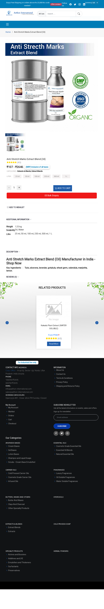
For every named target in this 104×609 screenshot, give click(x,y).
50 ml (27, 177)
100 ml (36, 177)
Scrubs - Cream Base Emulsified (21, 463)
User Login (94, 14)
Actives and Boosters (17, 555)
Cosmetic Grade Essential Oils (68, 447)
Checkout (12, 424)
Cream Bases (14, 447)
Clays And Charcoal (16, 505)
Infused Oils (13, 482)
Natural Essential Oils (65, 455)
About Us (60, 371)
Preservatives (14, 571)
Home (8, 33)
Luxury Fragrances (64, 474)
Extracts (11, 532)
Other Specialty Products (18, 509)
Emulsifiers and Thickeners (19, 563)
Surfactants (13, 567)
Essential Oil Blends (64, 451)
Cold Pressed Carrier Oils (18, 474)
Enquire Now (78, 14)
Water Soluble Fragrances (67, 482)
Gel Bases (12, 451)
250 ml (46, 177)
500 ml (56, 177)
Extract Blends (14, 528)
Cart (10, 420)
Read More (53, 345)
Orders (11, 416)
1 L (66, 177)
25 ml (17, 177)
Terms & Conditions (64, 379)
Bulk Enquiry (52, 196)
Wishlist (11, 412)
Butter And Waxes (15, 501)
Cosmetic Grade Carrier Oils (19, 478)
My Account (13, 408)
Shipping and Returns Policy (68, 387)
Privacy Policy (62, 383)
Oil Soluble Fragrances (65, 478)
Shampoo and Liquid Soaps (19, 459)
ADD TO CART (63, 189)
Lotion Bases (13, 455)
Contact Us (60, 375)
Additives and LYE (15, 559)
